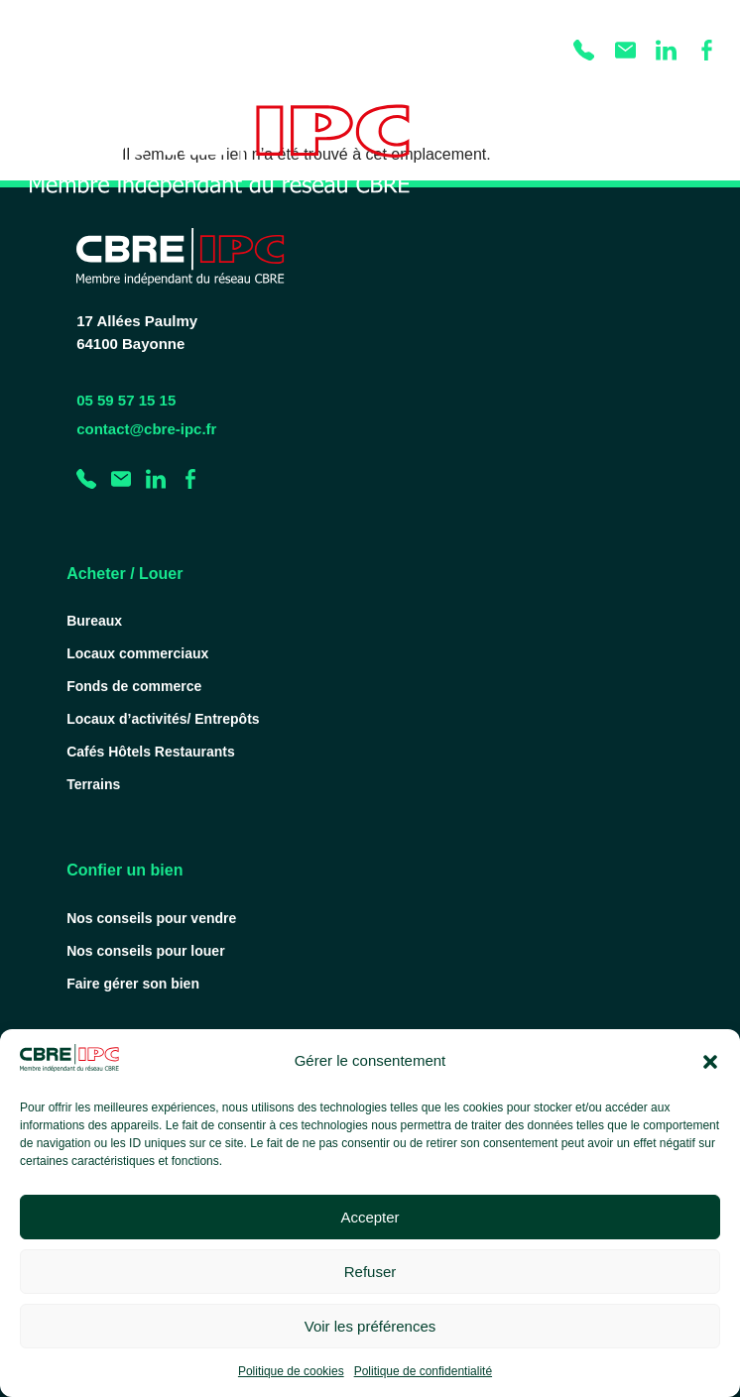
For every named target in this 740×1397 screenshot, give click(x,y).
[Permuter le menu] (704, 145)
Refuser (370, 1271)
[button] (710, 1062)
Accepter (369, 1217)
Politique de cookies (291, 1371)
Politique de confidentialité (423, 1371)
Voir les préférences (370, 1326)
